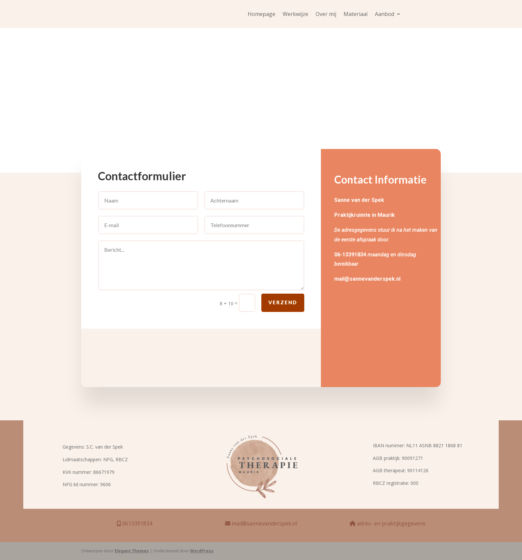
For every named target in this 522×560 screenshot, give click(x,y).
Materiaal (356, 15)
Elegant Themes (132, 551)
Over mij (326, 15)
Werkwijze (295, 15)
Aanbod (384, 15)
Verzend (282, 307)
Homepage (261, 15)
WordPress (201, 551)
